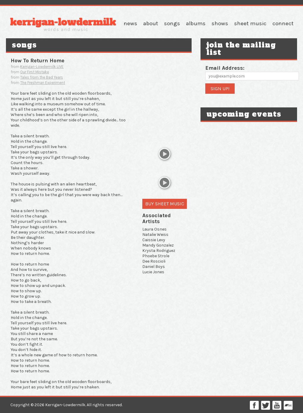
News (130, 23)
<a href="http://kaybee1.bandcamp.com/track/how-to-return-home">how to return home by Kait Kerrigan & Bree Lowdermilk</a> (164, 98)
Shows (220, 23)
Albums (196, 23)
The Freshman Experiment (42, 82)
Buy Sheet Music (164, 203)
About (150, 23)
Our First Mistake (34, 72)
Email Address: (224, 68)
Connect (282, 23)
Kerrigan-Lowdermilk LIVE (42, 66)
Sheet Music (250, 23)
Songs (172, 23)
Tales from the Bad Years (41, 77)
